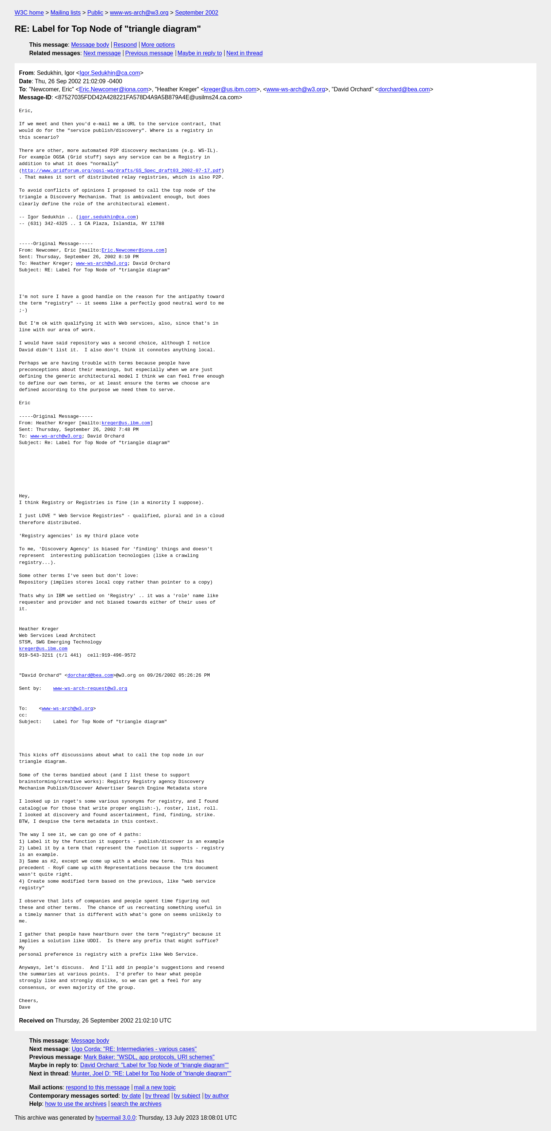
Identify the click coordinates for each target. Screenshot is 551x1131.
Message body (90, 45)
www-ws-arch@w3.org (139, 12)
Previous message (149, 53)
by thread (157, 1096)
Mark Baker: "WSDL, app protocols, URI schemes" (149, 1057)
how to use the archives (76, 1104)
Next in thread (244, 53)
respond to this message (97, 1087)
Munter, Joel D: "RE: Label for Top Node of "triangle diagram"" (152, 1073)
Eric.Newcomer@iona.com (113, 89)
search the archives (136, 1104)
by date (131, 1096)
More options (158, 45)
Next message (102, 53)
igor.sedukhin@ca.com (107, 217)
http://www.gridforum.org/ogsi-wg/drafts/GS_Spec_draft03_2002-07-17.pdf (121, 171)
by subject (187, 1096)
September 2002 (196, 12)
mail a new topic (155, 1087)
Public (95, 12)
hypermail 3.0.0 (115, 1118)
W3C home (29, 12)
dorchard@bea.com (404, 89)
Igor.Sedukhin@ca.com (110, 73)
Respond (125, 45)
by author (216, 1096)
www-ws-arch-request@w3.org (90, 688)
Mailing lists (65, 12)
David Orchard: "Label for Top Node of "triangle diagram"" (154, 1065)
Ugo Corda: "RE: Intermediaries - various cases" (134, 1049)
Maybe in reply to (199, 53)
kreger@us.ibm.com (230, 89)
